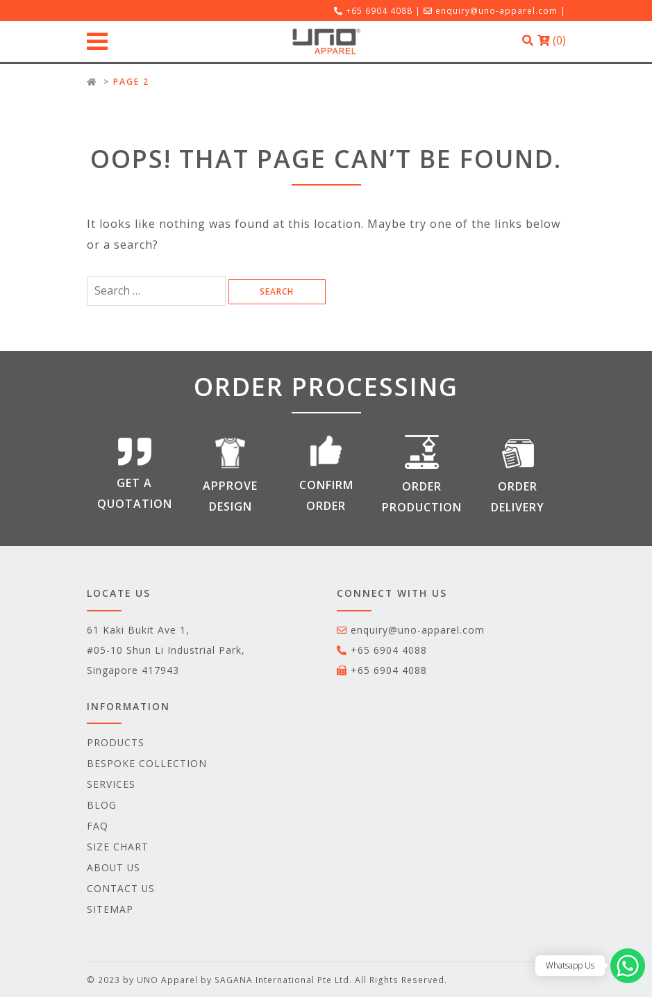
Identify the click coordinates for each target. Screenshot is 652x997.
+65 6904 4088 (389, 650)
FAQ (97, 825)
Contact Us (121, 888)
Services (111, 784)
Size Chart (118, 846)
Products (115, 742)
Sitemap (110, 909)
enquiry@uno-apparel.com (496, 10)
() (551, 40)
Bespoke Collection (147, 763)
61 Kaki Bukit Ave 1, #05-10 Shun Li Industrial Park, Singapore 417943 (166, 650)
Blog (102, 804)
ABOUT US (113, 867)
